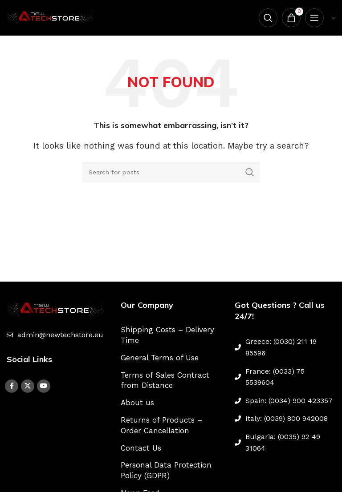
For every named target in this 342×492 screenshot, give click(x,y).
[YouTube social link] (43, 386)
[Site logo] (51, 16)
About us (137, 402)
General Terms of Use (160, 357)
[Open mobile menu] (314, 18)
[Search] (268, 18)
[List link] (57, 335)
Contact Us (141, 448)
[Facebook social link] (11, 386)
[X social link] (27, 386)
